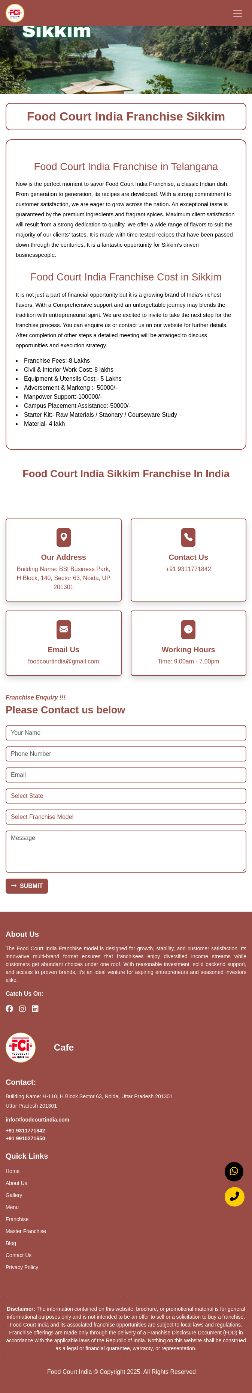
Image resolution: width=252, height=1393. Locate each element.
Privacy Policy (22, 1267)
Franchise (17, 1219)
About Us (16, 1183)
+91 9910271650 (206, 17)
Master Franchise (26, 1231)
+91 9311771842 (206, 9)
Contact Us (18, 1255)
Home (12, 1171)
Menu (12, 1207)
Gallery (14, 1195)
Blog (11, 1243)
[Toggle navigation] (237, 13)
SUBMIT (27, 886)
